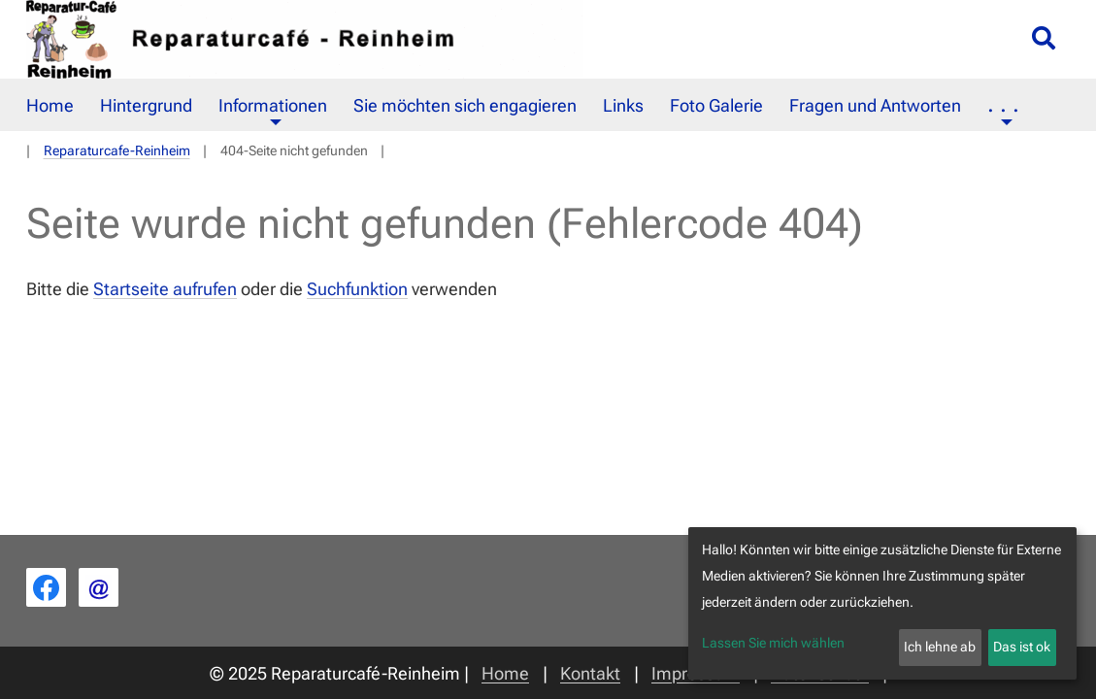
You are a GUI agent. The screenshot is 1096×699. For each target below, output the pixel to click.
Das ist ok (1021, 646)
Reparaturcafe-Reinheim (117, 151)
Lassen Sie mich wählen (773, 642)
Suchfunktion (357, 289)
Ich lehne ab (940, 646)
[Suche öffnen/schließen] (1043, 39)
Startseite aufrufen (165, 289)
